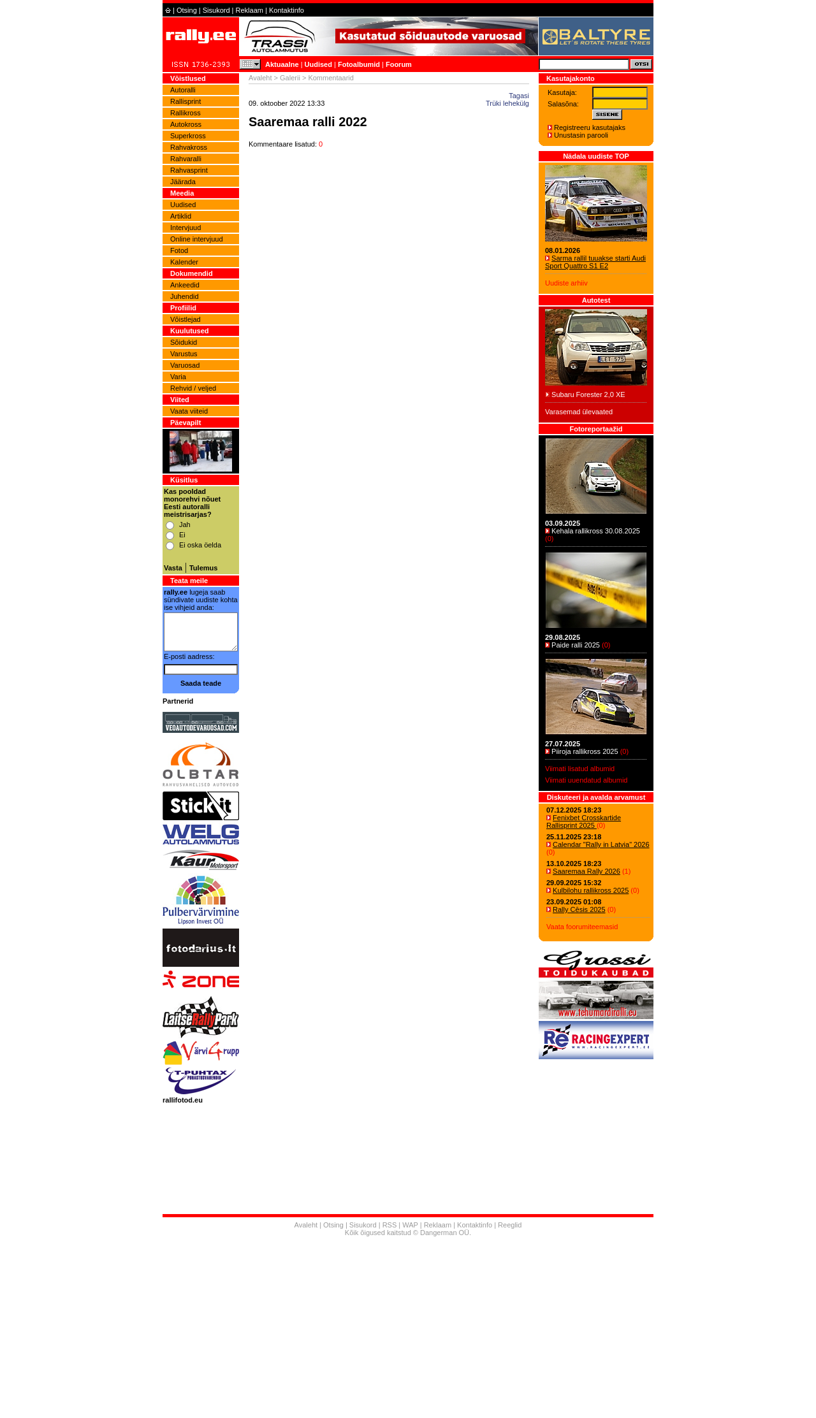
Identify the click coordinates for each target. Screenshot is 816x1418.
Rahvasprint (189, 170)
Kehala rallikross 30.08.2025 (595, 531)
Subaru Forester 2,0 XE (588, 394)
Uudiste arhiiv (566, 283)
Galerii (290, 78)
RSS (389, 1225)
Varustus (184, 354)
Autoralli (183, 90)
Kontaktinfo (286, 10)
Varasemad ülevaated (579, 412)
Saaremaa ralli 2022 (308, 122)
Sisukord (216, 10)
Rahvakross (188, 147)
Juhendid (184, 296)
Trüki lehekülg (507, 103)
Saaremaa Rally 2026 (586, 871)
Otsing (187, 10)
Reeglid (509, 1225)
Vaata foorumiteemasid (582, 926)
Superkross (188, 136)
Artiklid (180, 216)
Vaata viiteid (189, 411)
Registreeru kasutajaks (589, 127)
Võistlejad (185, 319)
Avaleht (260, 78)
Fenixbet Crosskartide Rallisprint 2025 (583, 821)
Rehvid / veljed (193, 388)
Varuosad (185, 365)
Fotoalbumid (359, 64)
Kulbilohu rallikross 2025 (591, 890)
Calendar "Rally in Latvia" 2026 (601, 844)
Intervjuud (185, 227)
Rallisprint (185, 101)
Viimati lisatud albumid (580, 768)
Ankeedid (185, 285)
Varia (178, 376)
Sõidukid (183, 342)
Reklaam (249, 10)
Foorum (399, 64)
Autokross (185, 124)
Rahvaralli (185, 159)
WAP (410, 1225)
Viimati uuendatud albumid (586, 780)
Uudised (318, 64)
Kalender (184, 262)
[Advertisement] (408, 1329)
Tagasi (519, 95)
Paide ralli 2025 (575, 645)
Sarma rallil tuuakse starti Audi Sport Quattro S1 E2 (595, 262)
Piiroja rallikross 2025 (584, 751)
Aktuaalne (282, 64)
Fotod (179, 250)
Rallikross (185, 113)
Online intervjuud (196, 239)
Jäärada (183, 181)
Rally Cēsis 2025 (579, 909)
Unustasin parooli (581, 135)
